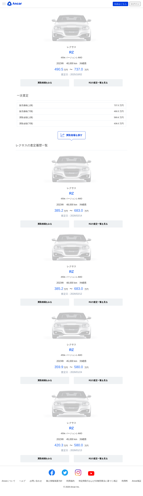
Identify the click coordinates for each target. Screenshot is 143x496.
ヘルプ (22, 481)
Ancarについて (8, 481)
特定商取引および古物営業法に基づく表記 (98, 481)
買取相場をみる (45, 83)
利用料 (125, 481)
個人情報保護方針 (54, 481)
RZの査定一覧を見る (98, 83)
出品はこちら (120, 4)
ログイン (135, 4)
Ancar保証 (136, 481)
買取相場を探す (71, 135)
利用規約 (70, 481)
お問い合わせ (36, 481)
